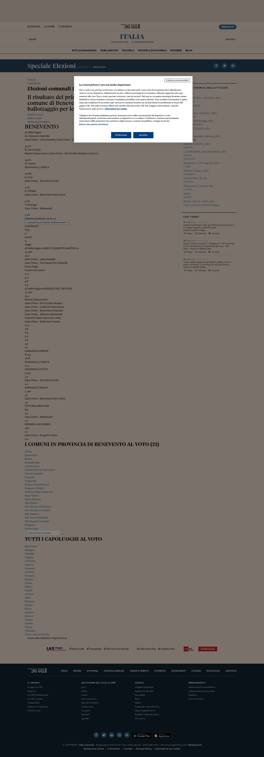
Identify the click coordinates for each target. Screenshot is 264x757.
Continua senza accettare (177, 80)
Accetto (143, 135)
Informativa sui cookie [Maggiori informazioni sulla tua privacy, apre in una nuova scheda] (116, 109)
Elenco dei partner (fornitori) (93, 124)
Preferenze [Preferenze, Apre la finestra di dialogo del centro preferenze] (121, 135)
